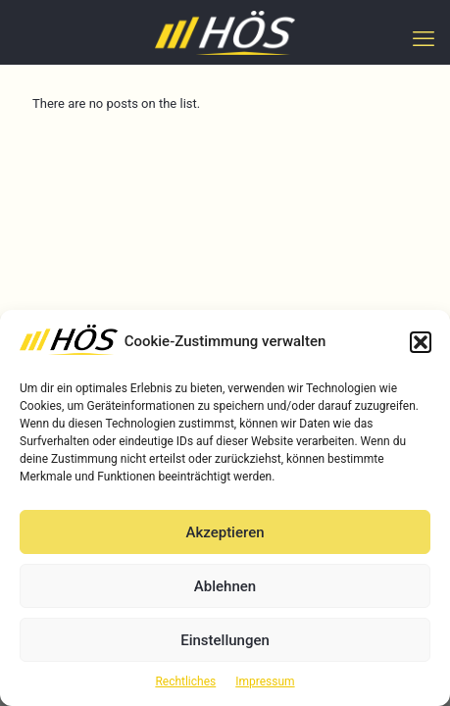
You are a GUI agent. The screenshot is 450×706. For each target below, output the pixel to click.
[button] (420, 342)
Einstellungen (225, 640)
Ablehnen (225, 586)
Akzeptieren (224, 532)
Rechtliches (185, 681)
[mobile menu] (423, 39)
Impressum (264, 681)
